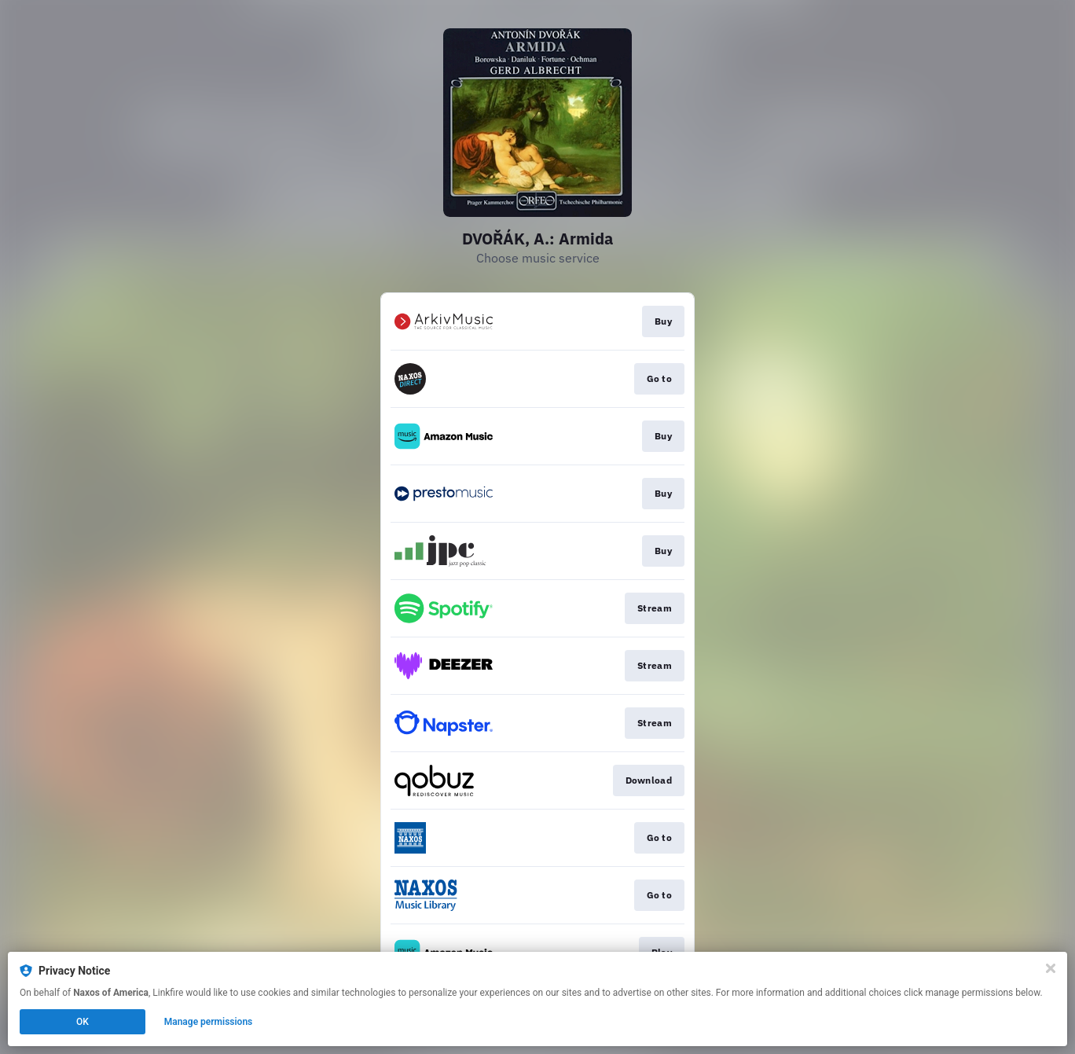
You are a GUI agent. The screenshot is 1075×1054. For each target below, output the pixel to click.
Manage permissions (208, 1021)
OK (82, 1021)
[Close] (1050, 968)
